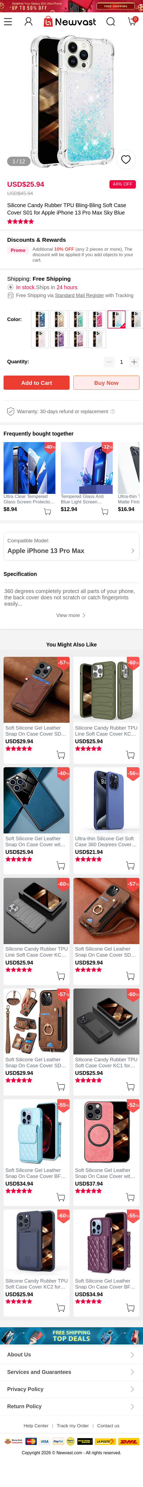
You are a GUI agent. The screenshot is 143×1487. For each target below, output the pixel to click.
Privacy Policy (25, 1389)
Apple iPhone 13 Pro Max (45, 550)
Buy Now (106, 383)
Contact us (108, 1425)
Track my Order (73, 1425)
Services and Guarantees (39, 1372)
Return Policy (24, 1406)
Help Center (36, 1425)
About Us (19, 1355)
